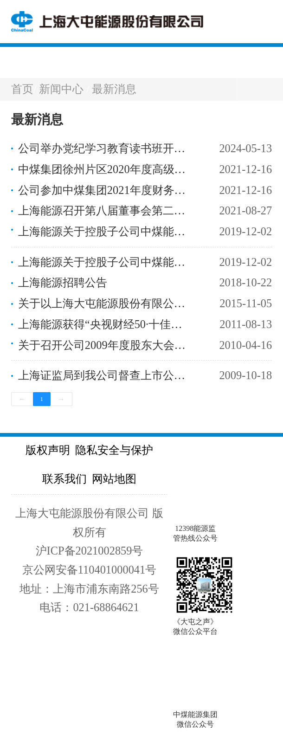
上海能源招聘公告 (62, 282)
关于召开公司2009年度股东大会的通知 (105, 345)
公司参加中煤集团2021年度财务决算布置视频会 (105, 190)
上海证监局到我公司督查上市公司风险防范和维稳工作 (105, 375)
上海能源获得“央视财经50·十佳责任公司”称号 (105, 324)
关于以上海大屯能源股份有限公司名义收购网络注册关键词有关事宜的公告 (105, 303)
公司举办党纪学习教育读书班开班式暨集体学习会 (105, 148)
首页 (22, 89)
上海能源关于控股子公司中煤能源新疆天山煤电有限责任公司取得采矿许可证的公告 (105, 231)
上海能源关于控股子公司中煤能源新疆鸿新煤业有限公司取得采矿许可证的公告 (105, 262)
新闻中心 (62, 89)
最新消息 (114, 89)
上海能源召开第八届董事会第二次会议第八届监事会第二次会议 (105, 210)
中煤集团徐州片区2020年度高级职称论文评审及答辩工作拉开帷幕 (105, 169)
